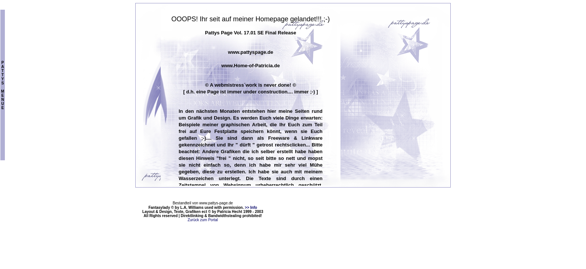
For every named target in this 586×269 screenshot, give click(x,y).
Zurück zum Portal (203, 220)
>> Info (251, 207)
